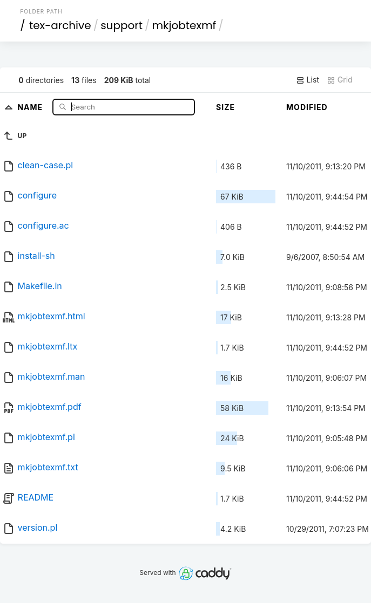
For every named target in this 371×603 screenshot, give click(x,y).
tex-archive (60, 25)
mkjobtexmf (184, 25)
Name (31, 106)
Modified (307, 107)
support (121, 25)
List (307, 80)
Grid (340, 80)
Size (225, 107)
